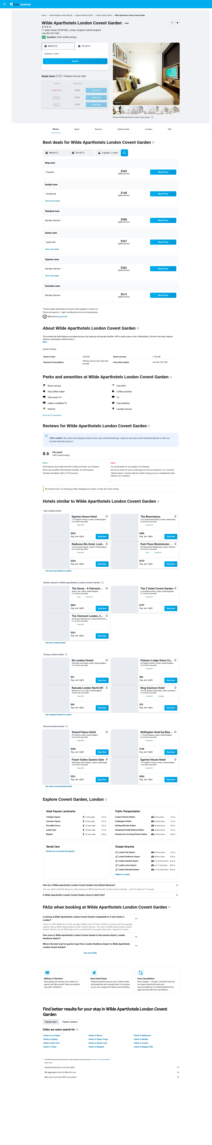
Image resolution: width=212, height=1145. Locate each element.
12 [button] (82, 84)
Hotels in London (141, 1043)
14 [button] (95, 84)
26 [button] (82, 97)
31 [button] (69, 103)
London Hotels (101, 15)
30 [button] (62, 103)
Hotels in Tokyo (50, 1047)
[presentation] (152, 117)
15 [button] (101, 84)
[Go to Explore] (4, 35)
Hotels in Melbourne (142, 1035)
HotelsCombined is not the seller (112, 1067)
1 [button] (101, 71)
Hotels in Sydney (50, 1039)
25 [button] (75, 97)
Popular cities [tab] (51, 1022)
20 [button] (88, 90)
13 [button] (88, 84)
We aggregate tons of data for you (112, 1072)
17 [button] (69, 90)
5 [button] (82, 77)
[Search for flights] (4, 12)
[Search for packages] (4, 29)
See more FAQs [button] (90, 953)
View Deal (102, 536)
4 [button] (75, 77)
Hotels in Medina (141, 1039)
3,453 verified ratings (67, 37)
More (45, 342)
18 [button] (75, 90)
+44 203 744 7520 (50, 33)
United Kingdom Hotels (57, 15)
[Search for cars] (4, 23)
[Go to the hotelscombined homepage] (20, 4)
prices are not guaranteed (101, 1059)
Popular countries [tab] (69, 1022)
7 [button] (95, 77)
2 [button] (62, 77)
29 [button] (101, 97)
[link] (58, 571)
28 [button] (95, 97)
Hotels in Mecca (95, 1035)
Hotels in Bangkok (96, 1047)
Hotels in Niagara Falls (143, 1047)
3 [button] (69, 77)
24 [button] (69, 97)
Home (44, 15)
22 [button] (101, 90)
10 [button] (69, 84)
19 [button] (82, 90)
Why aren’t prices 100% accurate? (112, 1077)
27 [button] (88, 97)
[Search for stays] (4, 18)
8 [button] (101, 77)
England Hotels (80, 15)
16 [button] (62, 90)
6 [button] (88, 77)
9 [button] (62, 84)
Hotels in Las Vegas (51, 1035)
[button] (5, 4)
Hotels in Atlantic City (98, 1043)
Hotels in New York (51, 1043)
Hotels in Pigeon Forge (98, 1039)
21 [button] (95, 90)
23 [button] (62, 97)
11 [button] (75, 84)
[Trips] (4, 42)
